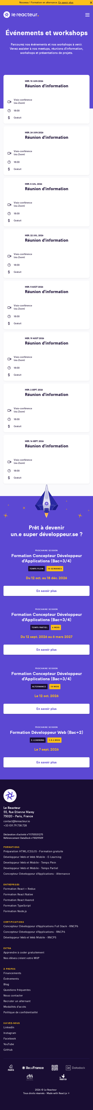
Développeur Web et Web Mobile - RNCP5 (29, 937)
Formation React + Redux (19, 888)
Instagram (9, 1033)
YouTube (8, 1044)
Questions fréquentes (16, 990)
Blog (6, 984)
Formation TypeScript (17, 905)
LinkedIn (8, 1027)
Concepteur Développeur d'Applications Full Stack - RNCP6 (40, 926)
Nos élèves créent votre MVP (21, 958)
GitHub (8, 1049)
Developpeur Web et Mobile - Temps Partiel (30, 868)
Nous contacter (13, 995)
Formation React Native (18, 894)
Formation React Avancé (18, 900)
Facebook (9, 1038)
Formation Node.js (15, 911)
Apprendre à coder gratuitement (23, 952)
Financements (12, 973)
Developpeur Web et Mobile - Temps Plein (29, 862)
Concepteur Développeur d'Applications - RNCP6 (34, 931)
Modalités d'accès (14, 1006)
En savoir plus (65, 2)
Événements (11, 978)
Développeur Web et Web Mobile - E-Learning (32, 857)
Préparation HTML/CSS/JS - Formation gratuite (33, 851)
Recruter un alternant (16, 1001)
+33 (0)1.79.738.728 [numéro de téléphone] (15, 825)
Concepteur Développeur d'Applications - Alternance (36, 873)
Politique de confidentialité (20, 1012)
